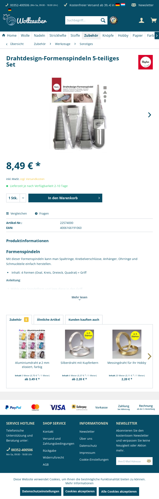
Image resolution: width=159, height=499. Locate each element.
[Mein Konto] (141, 20)
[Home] (9, 35)
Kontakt (48, 431)
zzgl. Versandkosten (32, 179)
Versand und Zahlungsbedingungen (58, 441)
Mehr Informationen (79, 483)
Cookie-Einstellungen (94, 459)
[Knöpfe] (108, 35)
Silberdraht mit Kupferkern (79, 363)
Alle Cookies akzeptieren (119, 491)
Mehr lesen (79, 297)
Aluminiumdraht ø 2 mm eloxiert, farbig (32, 365)
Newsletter (142, 5)
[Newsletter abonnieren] (149, 461)
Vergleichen (16, 213)
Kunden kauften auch (84, 320)
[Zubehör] (91, 35)
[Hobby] (123, 35)
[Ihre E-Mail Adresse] (131, 461)
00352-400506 (19, 5)
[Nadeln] (39, 35)
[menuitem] (92, 20)
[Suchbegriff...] (86, 20)
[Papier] (138, 35)
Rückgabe (49, 451)
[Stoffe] (75, 35)
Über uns (86, 439)
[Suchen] (103, 20)
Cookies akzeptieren (80, 491)
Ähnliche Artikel (48, 320)
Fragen (42, 213)
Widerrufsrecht (53, 457)
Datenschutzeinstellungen (40, 491)
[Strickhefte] (57, 35)
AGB (46, 464)
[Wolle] (25, 35)
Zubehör (19, 320)
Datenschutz (88, 446)
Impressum (87, 453)
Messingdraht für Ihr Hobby (126, 363)
